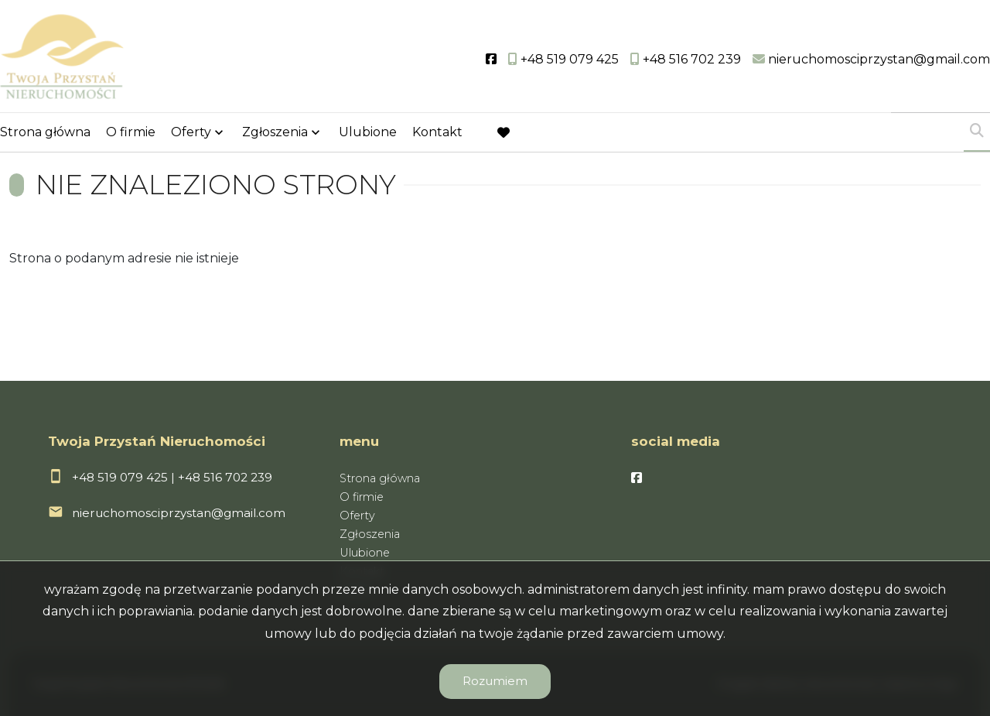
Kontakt (437, 133)
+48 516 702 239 (225, 477)
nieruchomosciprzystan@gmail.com (178, 512)
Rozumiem (495, 680)
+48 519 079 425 (120, 477)
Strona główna (45, 133)
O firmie (130, 133)
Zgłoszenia (275, 133)
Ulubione (368, 133)
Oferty (191, 133)
